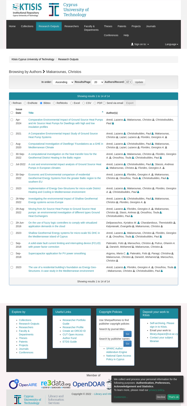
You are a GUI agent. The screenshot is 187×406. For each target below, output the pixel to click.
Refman (15, 103)
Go (127, 333)
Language (171, 44)
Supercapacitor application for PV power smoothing (57, 253)
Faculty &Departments (91, 28)
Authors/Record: (114, 82)
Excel (75, 103)
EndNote (30, 103)
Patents (122, 26)
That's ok (173, 397)
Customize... (121, 397)
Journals (151, 26)
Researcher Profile (73, 327)
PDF (98, 103)
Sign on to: (140, 44)
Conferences (111, 35)
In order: (47, 82)
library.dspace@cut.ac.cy (164, 333)
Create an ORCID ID (74, 330)
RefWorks (60, 103)
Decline (161, 397)
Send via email (113, 103)
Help (126, 35)
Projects (136, 26)
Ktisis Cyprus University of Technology (33, 59)
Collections (27, 26)
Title (31, 112)
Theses (108, 26)
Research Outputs (49, 26)
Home (12, 26)
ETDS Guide (70, 341)
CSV (86, 103)
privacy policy (156, 390)
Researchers (71, 26)
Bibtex (45, 103)
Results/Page (83, 82)
